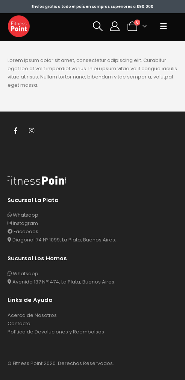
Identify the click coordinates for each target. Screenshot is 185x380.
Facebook (15, 130)
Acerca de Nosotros (32, 315)
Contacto (19, 323)
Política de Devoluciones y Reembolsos (56, 331)
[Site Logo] (19, 26)
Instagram (32, 130)
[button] (98, 26)
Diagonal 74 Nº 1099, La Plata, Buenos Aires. (62, 239)
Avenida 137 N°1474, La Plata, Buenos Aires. (61, 281)
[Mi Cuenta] (114, 26)
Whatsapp (23, 215)
